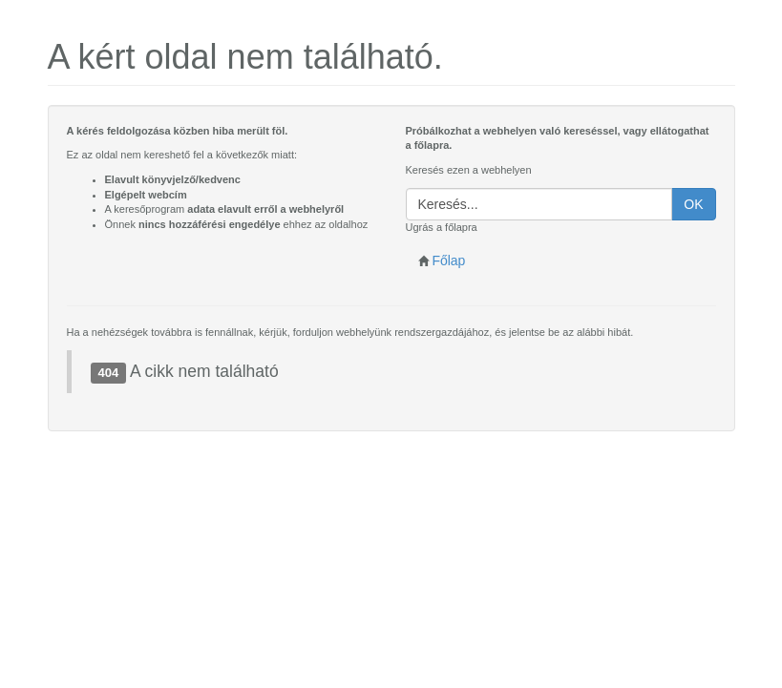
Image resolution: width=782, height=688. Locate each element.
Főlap (442, 260)
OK (693, 204)
